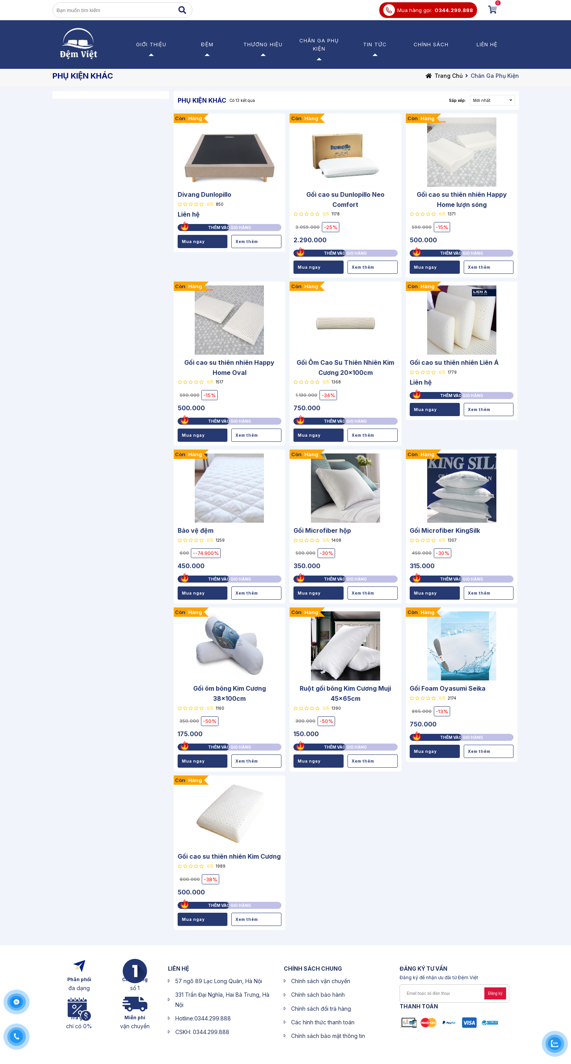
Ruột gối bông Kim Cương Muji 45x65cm (345, 693)
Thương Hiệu (263, 44)
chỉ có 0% (79, 1026)
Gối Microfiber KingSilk (445, 530)
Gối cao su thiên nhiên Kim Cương (229, 856)
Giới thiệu (151, 44)
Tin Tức (375, 44)
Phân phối (79, 979)
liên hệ (178, 968)
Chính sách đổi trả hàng (321, 1008)
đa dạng (79, 988)
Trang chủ (449, 75)
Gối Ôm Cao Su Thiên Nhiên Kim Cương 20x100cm (345, 367)
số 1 (135, 988)
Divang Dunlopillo (204, 194)
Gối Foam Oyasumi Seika (447, 688)
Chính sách (431, 44)
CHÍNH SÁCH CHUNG (313, 968)
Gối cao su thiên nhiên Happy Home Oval (229, 367)
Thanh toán (419, 1006)
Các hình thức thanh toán (322, 1022)
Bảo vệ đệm (195, 530)
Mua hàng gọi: (414, 10)
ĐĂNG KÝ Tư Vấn (423, 968)
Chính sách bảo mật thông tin (328, 1035)
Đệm (207, 44)
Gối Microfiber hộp (322, 530)
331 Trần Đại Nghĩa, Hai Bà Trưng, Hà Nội (222, 999)
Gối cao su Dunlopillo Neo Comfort (345, 199)
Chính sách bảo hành (318, 994)
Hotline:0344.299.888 (203, 1018)
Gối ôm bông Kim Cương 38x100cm (229, 693)
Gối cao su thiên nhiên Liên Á (454, 362)
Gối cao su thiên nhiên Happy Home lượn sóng (462, 199)
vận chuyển (135, 1026)
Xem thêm (247, 241)
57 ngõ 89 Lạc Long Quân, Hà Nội (218, 981)
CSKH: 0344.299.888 (202, 1032)
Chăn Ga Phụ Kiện (495, 75)
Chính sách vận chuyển (320, 981)
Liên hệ (487, 44)
